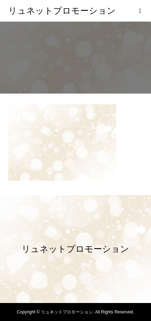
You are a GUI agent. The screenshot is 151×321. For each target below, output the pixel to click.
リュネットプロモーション (62, 10)
